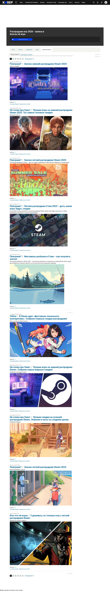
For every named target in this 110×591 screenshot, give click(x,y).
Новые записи (15, 54)
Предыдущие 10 (29, 59)
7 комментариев (14, 154)
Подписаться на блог (24, 104)
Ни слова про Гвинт (20, 110)
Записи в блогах (46, 49)
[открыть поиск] (94, 2)
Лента (13, 49)
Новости (20, 49)
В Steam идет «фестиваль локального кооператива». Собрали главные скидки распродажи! (38, 317)
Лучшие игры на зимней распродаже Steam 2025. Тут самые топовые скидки (41, 111)
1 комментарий (14, 569)
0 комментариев (14, 104)
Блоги (37, 49)
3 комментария (14, 411)
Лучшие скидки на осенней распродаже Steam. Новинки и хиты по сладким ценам (39, 418)
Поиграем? (15, 64)
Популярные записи (26, 54)
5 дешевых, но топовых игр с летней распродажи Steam (39, 516)
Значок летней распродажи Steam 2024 (45, 467)
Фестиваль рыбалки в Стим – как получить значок (40, 257)
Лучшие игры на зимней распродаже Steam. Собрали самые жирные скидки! (41, 368)
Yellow (13, 316)
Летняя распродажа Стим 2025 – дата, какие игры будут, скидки (41, 207)
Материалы (29, 49)
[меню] (16, 2)
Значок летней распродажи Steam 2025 (45, 160)
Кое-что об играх (19, 515)
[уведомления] (98, 2)
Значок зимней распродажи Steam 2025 (45, 64)
